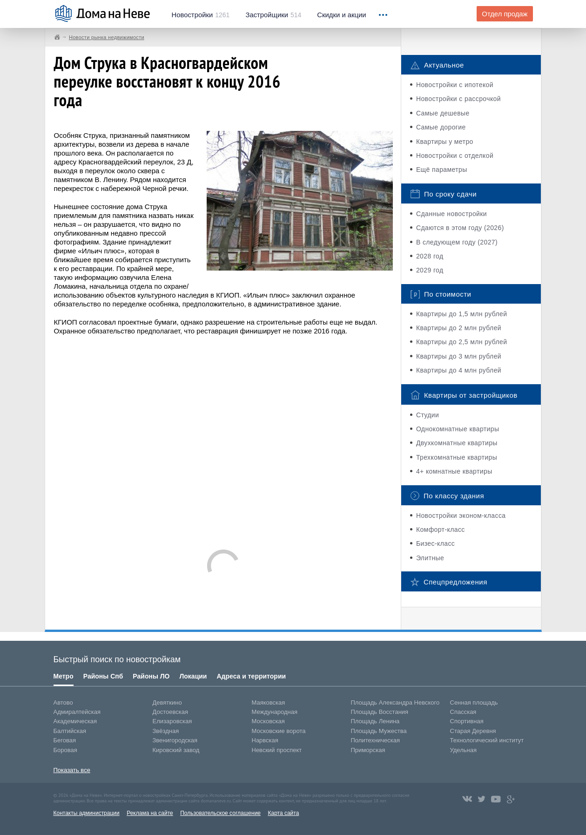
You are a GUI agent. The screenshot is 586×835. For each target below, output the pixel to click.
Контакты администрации (87, 813)
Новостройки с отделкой (454, 155)
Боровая (65, 750)
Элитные (430, 558)
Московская (268, 721)
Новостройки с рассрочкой (458, 98)
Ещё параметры (441, 169)
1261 (201, 15)
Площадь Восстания (380, 711)
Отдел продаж (504, 14)
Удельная (463, 750)
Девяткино (167, 702)
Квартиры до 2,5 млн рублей (461, 342)
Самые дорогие (441, 127)
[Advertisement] (223, 438)
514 (273, 15)
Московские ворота (279, 730)
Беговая (65, 740)
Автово (63, 702)
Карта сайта (283, 813)
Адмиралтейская (77, 711)
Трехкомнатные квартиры (456, 457)
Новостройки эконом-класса (461, 515)
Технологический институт (487, 740)
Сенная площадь (474, 702)
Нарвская (265, 740)
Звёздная (166, 730)
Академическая (75, 721)
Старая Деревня (473, 730)
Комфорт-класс (440, 529)
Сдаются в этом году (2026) (460, 227)
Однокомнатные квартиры (457, 429)
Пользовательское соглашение (220, 813)
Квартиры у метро (444, 141)
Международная (274, 711)
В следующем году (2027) (457, 242)
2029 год (430, 270)
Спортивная (467, 721)
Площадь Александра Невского (395, 702)
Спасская (463, 711)
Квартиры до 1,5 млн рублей (461, 314)
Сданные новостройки (451, 213)
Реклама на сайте (150, 813)
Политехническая (375, 740)
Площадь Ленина (375, 721)
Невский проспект (277, 750)
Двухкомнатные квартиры (457, 443)
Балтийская (70, 730)
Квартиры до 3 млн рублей (458, 356)
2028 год (430, 256)
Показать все (72, 770)
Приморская (368, 750)
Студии (427, 415)
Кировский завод (176, 750)
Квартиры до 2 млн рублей (458, 328)
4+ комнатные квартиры (454, 471)
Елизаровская (172, 721)
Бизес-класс (435, 543)
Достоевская (170, 711)
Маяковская (268, 702)
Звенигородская (175, 740)
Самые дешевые (443, 113)
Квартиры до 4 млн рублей (458, 370)
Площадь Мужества (379, 730)
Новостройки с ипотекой (454, 84)
